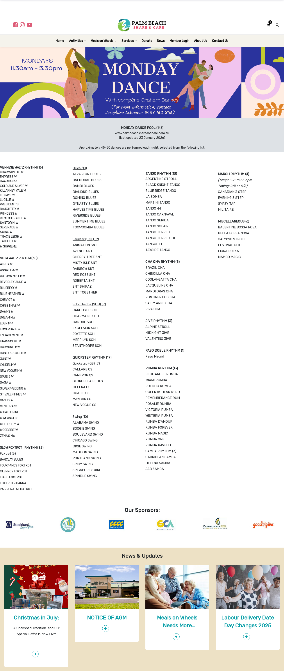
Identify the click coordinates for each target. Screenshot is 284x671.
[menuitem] (59, 41)
